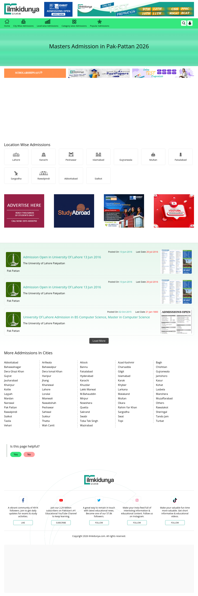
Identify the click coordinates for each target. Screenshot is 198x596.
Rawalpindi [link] (10, 412)
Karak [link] (121, 380)
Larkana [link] (123, 389)
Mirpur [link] (84, 398)
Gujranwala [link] (163, 371)
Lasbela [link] (160, 389)
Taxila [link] (7, 421)
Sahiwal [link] (46, 412)
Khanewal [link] (48, 385)
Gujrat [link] (8, 376)
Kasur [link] (159, 380)
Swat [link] (121, 416)
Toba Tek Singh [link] (89, 421)
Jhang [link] (45, 380)
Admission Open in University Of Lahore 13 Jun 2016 (62, 257)
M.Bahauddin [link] (88, 394)
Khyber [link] (122, 385)
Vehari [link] (8, 425)
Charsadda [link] (124, 367)
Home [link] (7, 23)
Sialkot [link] (8, 416)
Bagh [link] (159, 362)
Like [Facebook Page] (23, 522)
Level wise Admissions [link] (47, 23)
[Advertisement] (99, 102)
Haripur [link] (46, 376)
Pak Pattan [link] (10, 407)
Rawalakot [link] (162, 407)
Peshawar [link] (48, 407)
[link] (58, 9)
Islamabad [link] (124, 376)
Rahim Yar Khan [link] (127, 407)
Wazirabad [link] (86, 425)
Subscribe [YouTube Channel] (61, 522)
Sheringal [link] (161, 412)
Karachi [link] (84, 380)
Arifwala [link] (47, 362)
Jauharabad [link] (11, 380)
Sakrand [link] (85, 412)
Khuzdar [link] (85, 385)
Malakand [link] (124, 394)
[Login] (190, 23)
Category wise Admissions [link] (74, 23)
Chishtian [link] (161, 367)
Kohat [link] (159, 385)
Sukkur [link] (46, 416)
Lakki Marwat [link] (88, 389)
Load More (99, 341)
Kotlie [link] (7, 389)
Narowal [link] (9, 403)
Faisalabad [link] (86, 371)
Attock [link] (84, 362)
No (29, 454)
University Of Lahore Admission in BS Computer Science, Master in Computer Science (86, 317)
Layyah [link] (8, 394)
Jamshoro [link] (161, 376)
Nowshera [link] (86, 403)
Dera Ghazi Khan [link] (14, 371)
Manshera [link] (162, 394)
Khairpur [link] (9, 385)
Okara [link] (121, 403)
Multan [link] (122, 398)
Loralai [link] (46, 394)
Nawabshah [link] (49, 403)
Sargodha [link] (123, 412)
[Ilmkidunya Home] (21, 9)
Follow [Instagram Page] (137, 522)
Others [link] (160, 403)
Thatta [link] (46, 421)
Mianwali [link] (47, 398)
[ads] (24, 211)
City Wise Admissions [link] (23, 23)
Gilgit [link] (121, 371)
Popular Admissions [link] (99, 23)
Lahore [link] (46, 389)
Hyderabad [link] (86, 376)
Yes (16, 454)
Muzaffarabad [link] (164, 398)
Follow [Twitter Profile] (99, 522)
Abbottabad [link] (11, 362)
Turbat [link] (160, 421)
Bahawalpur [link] (49, 367)
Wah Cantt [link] (48, 425)
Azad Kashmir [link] (126, 362)
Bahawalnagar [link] (12, 367)
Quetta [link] (84, 407)
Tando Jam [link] (162, 416)
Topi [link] (120, 421)
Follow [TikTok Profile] (175, 522)
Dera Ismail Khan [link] (52, 371)
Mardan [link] (8, 398)
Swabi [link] (83, 416)
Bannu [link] (84, 367)
